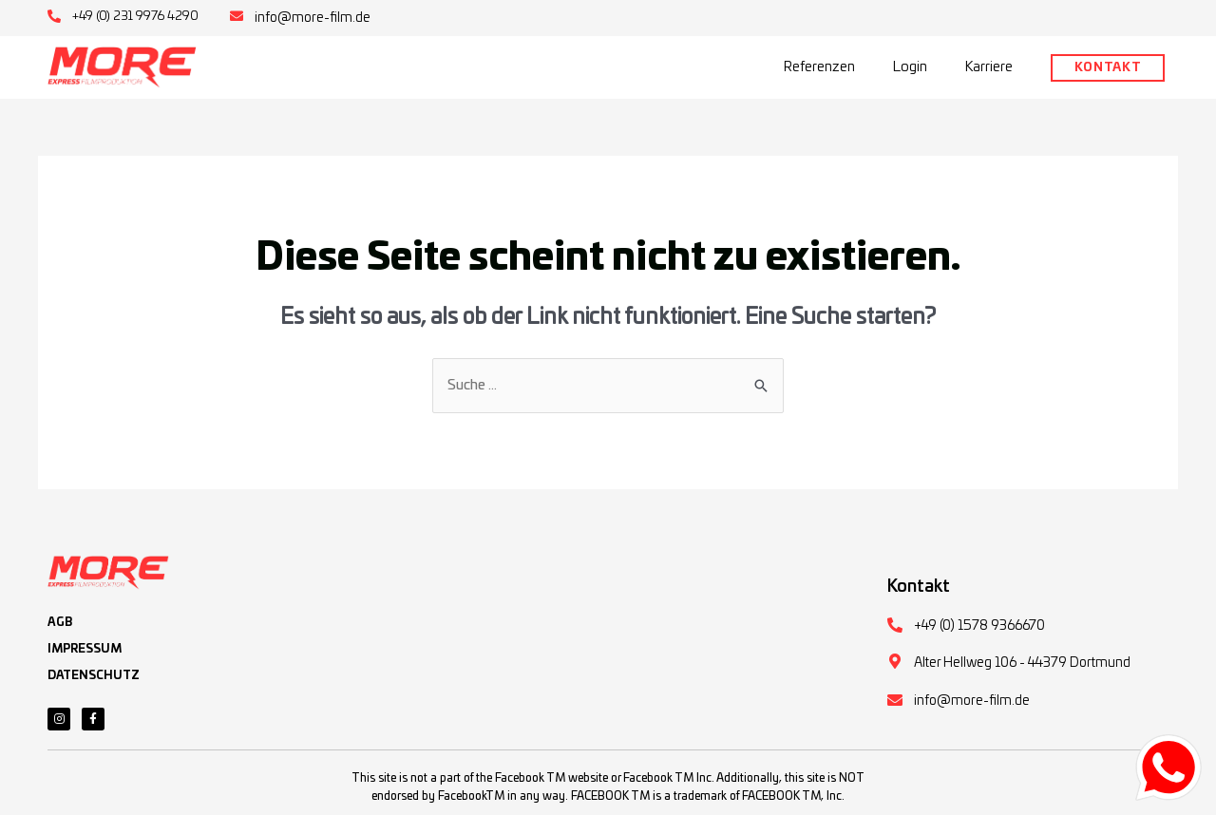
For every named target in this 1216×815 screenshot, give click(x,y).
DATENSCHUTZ (94, 675)
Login (910, 67)
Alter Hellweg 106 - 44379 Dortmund (1022, 663)
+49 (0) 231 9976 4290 (135, 16)
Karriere (989, 67)
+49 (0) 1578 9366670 (979, 626)
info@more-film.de (312, 18)
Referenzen (819, 67)
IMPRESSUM (85, 648)
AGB (60, 622)
